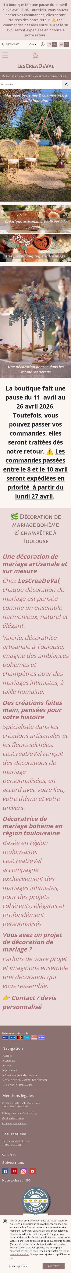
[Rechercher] (66, 84)
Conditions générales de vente (19, 1075)
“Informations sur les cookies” (26, 1251)
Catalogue (8, 1060)
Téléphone (9, 1155)
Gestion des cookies (13, 1118)
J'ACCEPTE (53, 1266)
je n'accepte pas (18, 1266)
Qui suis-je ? (9, 1070)
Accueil (7, 1055)
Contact (33, 44)
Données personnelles (14, 1123)
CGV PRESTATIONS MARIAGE (18, 1085)
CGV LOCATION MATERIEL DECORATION (24, 1080)
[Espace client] (42, 44)
